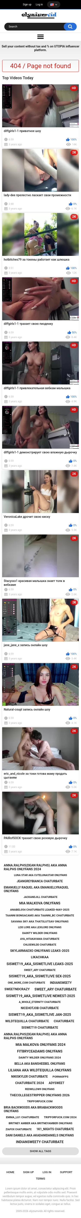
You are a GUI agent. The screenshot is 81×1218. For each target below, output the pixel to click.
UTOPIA (59, 46)
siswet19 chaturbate (39, 1028)
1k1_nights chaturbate (55, 1129)
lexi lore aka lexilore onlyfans (40, 927)
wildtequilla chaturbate (27, 1021)
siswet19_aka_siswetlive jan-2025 (39, 1015)
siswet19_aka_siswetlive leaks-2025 (39, 964)
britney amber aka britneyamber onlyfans (40, 1123)
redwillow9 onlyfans (39, 1089)
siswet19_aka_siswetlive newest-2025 (40, 996)
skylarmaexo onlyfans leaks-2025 (39, 951)
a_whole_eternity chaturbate (40, 1002)
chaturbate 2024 (29, 1083)
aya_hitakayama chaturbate (39, 938)
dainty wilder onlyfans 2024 (40, 1057)
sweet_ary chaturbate (40, 970)
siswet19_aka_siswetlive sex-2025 (40, 976)
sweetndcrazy (17, 989)
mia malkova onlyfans (39, 903)
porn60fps (60, 1076)
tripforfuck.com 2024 (60, 1117)
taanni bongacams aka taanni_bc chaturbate (39, 915)
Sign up (27, 4)
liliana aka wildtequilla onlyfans (39, 1070)
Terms (40, 1178)
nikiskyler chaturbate (29, 1076)
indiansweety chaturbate (40, 1142)
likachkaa (40, 957)
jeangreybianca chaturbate (40, 881)
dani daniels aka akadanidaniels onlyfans (40, 1135)
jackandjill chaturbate (40, 897)
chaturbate (64, 1021)
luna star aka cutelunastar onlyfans (40, 875)
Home (10, 1172)
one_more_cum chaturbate (26, 982)
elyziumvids (36, 1211)
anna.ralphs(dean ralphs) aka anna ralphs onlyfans (35, 1036)
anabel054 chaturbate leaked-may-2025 (39, 909)
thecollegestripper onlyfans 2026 (40, 1095)
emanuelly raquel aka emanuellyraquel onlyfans (36, 889)
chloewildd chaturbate (39, 944)
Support (66, 1172)
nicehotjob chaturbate (40, 1008)
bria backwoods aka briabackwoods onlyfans (33, 1109)
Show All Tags (40, 1151)
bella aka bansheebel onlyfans (39, 1063)
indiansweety (61, 982)
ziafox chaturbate (19, 1129)
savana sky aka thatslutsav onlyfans (39, 921)
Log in (39, 4)
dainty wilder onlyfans (39, 933)
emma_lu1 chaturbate (22, 1117)
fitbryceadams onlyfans (39, 1051)
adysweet (56, 1083)
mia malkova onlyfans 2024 (40, 1045)
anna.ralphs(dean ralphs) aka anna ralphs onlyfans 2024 (35, 867)
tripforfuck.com (39, 1101)
